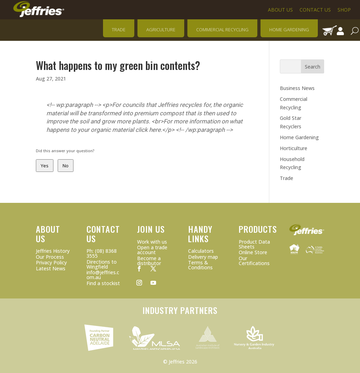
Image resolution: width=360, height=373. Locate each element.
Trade (286, 178)
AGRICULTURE (160, 29)
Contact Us (315, 9)
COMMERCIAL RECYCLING (222, 29)
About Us (280, 9)
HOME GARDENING (289, 29)
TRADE (119, 29)
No (66, 165)
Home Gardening (299, 137)
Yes (45, 165)
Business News (297, 88)
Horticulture (293, 148)
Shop (344, 9)
